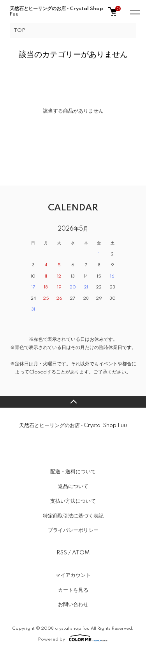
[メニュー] (134, 11)
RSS (61, 553)
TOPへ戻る (73, 402)
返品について (73, 486)
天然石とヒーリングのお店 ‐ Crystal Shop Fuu (56, 11)
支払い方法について (73, 501)
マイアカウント (73, 575)
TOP (19, 30)
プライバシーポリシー (73, 530)
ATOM (81, 553)
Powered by (73, 637)
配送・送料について (73, 471)
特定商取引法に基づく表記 (73, 516)
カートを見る (73, 590)
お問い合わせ (73, 604)
